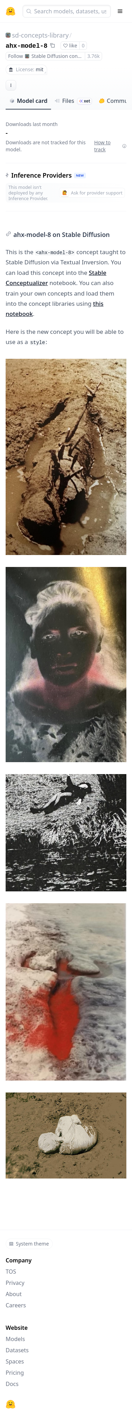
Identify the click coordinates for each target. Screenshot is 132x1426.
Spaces (15, 1361)
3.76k (93, 56)
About (13, 1294)
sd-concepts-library (40, 35)
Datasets (17, 1350)
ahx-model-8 (27, 45)
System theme (29, 1243)
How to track (110, 146)
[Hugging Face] (10, 1404)
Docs (12, 1384)
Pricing (15, 1373)
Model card (28, 101)
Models (15, 1339)
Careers (16, 1305)
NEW (80, 175)
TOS (11, 1271)
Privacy (15, 1283)
